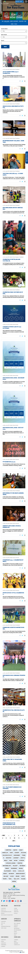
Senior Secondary (20, 873)
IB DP (15, 935)
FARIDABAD (3, 944)
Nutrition (21, 860)
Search (2, 40)
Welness (23, 878)
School (14, 871)
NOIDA (2, 941)
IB (3, 857)
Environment (17, 855)
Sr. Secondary (17, 930)
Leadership (16, 857)
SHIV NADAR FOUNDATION (7, 915)
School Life (21, 871)
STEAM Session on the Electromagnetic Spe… (9, 823)
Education (23, 852)
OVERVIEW (3, 908)
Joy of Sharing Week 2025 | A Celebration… (10, 72)
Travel (10, 878)
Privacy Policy (20, 950)
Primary (7, 868)
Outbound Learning (11, 863)
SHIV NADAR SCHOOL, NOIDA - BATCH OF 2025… (13, 428)
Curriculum (5, 852)
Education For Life (7, 855)
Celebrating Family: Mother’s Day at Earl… (13, 293)
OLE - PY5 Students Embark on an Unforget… (12, 788)
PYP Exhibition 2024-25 (9, 461)
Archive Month (4, 28)
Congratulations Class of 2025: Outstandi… (12, 327)
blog (3, 21)
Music (10, 860)
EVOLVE (15, 913)
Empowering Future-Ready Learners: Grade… (13, 493)
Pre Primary (22, 865)
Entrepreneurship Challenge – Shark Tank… (13, 141)
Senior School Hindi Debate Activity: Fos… (13, 107)
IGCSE (15, 931)
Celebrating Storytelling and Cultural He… (11, 260)
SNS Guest (5, 876)
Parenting (19, 863)
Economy (17, 852)
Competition (8, 850)
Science (5, 873)
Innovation (8, 857)
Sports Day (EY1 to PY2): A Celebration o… (13, 593)
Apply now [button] (20, 1)
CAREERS (16, 939)
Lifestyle (22, 857)
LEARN (15, 908)
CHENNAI (3, 946)
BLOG (15, 941)
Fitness (23, 855)
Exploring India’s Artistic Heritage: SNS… (13, 208)
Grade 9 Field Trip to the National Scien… (12, 760)
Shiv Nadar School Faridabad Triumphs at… (14, 676)
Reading (21, 868)
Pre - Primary (17, 923)
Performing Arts (7, 865)
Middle (5, 860)
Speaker (17, 876)
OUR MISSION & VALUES (6, 911)
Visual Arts (16, 878)
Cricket (21, 850)
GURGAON (3, 943)
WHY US (3, 923)
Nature (15, 860)
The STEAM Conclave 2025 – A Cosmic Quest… (13, 174)
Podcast (15, 24)
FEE (2, 924)
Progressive (14, 868)
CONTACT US (17, 944)
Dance (11, 852)
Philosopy (15, 865)
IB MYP (15, 933)
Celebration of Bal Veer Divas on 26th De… (13, 711)
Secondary (11, 873)
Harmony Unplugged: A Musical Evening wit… (12, 526)
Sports (23, 876)
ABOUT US (3, 910)
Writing (14, 881)
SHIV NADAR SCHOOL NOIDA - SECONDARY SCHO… (13, 378)
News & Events (6, 21)
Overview (3, 939)
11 (19, 838)
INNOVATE (16, 911)
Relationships (7, 871)
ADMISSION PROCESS (5, 926)
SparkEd (12, 24)
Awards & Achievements (14, 21)
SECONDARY (16, 928)
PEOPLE (2, 913)
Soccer (12, 876)
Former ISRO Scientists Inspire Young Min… (13, 628)
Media (25, 21)
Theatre (5, 878)
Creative (15, 850)
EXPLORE (16, 910)
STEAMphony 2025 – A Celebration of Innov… (13, 560)
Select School (4, 34)
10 (15, 838)
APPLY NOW (3, 928)
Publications (21, 21)
